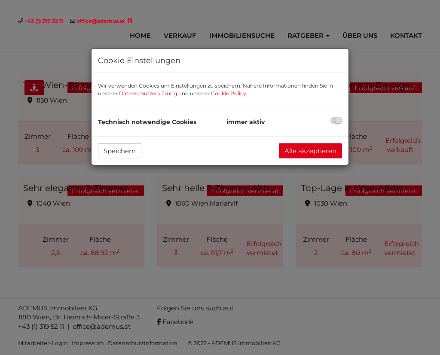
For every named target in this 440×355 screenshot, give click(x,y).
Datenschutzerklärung (148, 93)
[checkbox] (336, 120)
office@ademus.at (100, 21)
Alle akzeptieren (310, 151)
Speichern (120, 151)
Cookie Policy (228, 93)
